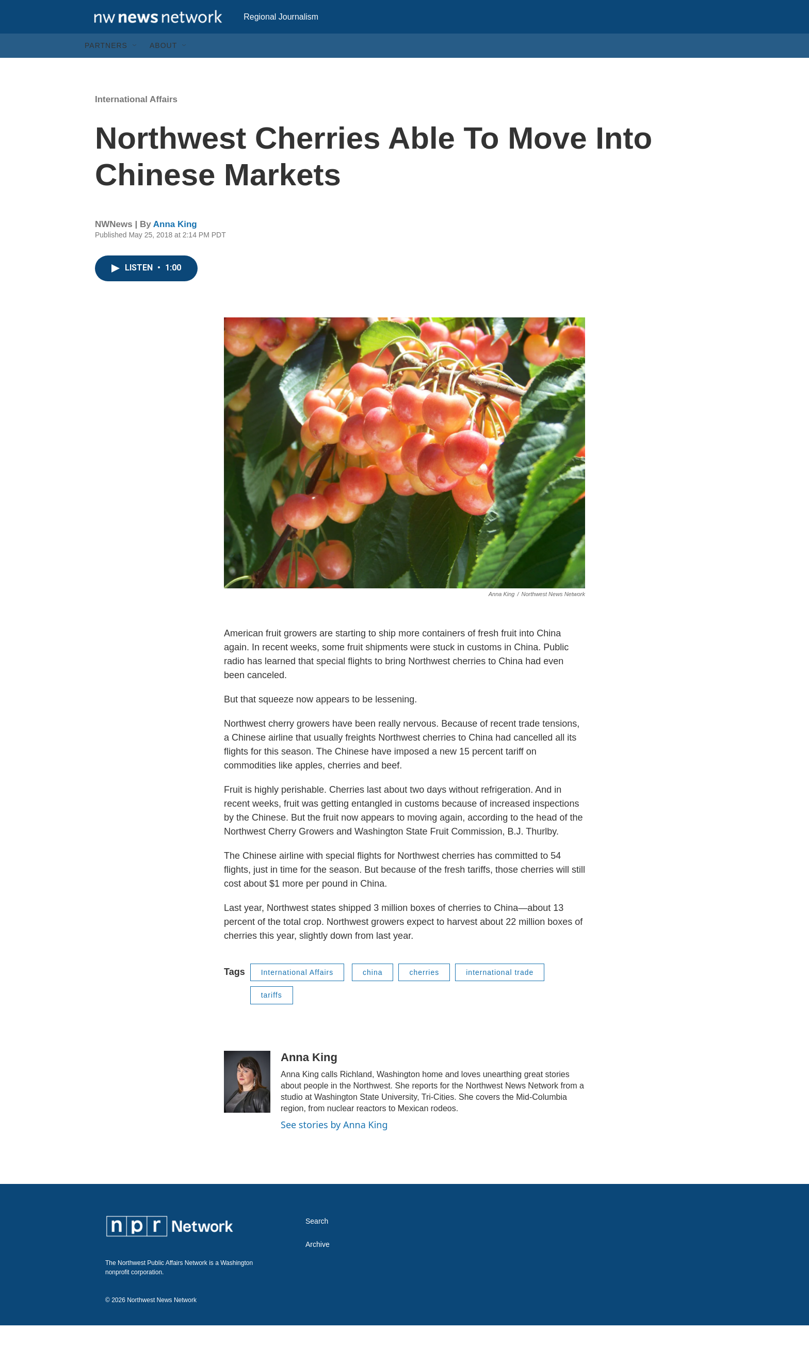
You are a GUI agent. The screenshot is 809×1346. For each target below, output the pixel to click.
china (372, 993)
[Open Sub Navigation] (135, 66)
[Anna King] (247, 1102)
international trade (499, 993)
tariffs (271, 1016)
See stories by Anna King (334, 1145)
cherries (424, 993)
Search (316, 1242)
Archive (317, 1265)
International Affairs (136, 120)
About (163, 66)
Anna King (175, 245)
